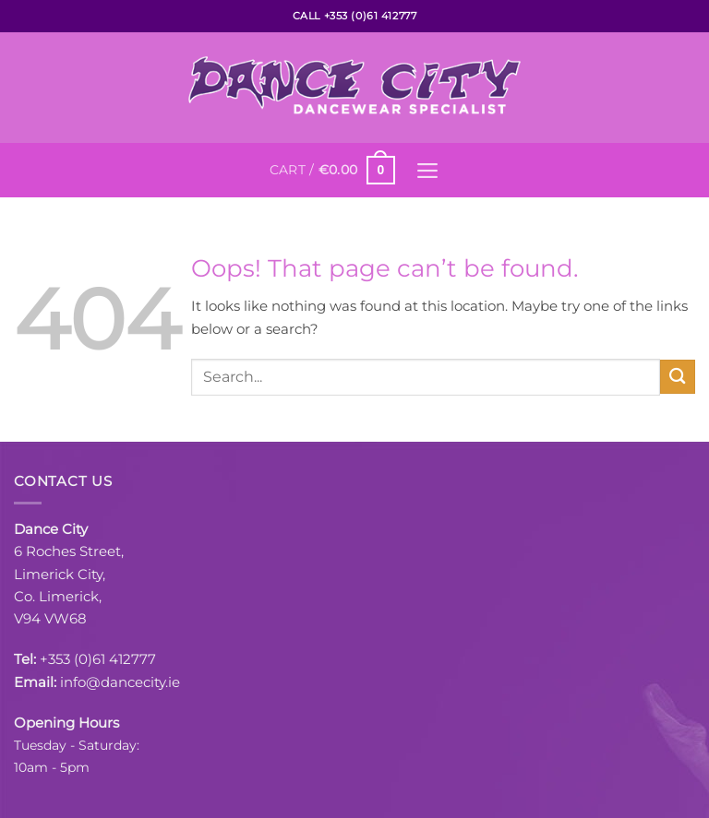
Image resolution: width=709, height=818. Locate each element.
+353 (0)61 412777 (98, 659)
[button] (332, 169)
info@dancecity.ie (120, 681)
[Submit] (677, 377)
